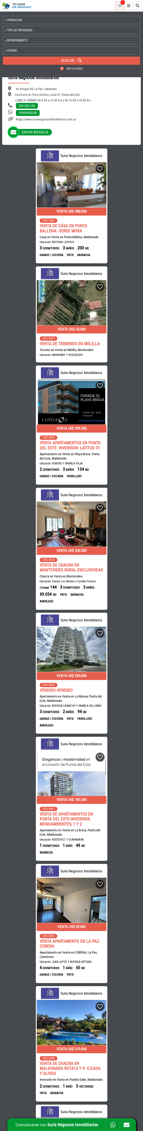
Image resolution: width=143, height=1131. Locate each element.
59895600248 (28, 113)
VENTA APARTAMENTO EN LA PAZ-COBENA (35, 604)
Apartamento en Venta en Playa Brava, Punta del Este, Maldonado (35, 357)
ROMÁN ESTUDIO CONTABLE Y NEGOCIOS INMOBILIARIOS (62, 1063)
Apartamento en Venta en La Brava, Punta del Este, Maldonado (107, 492)
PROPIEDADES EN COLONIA (104, 1046)
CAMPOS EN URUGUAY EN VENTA (107, 989)
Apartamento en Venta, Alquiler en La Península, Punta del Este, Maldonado (30, 741)
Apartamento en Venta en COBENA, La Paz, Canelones (34, 615)
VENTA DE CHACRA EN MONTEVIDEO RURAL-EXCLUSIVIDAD (96, 348)
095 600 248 (27, 106)
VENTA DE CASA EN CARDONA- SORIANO (32, 853)
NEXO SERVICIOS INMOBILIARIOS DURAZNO (63, 1006)
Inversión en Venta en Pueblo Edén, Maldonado (100, 620)
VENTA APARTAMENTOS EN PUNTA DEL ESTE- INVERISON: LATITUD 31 (35, 346)
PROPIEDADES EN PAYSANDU (105, 1038)
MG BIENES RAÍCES (58, 998)
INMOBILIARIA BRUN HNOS (62, 989)
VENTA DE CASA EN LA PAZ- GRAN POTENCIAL (107, 727)
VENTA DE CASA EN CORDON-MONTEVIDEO (102, 853)
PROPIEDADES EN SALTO (119, 1030)
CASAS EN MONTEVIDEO (102, 1006)
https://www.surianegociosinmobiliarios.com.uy (46, 119)
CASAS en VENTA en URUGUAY (23, 985)
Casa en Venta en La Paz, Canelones (101, 736)
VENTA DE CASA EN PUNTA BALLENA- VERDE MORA (29, 228)
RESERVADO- (16, 732)
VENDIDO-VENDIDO (21, 473)
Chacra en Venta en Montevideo (98, 360)
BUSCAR (71, 60)
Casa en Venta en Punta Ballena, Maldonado (34, 237)
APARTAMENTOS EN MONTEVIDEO (107, 998)
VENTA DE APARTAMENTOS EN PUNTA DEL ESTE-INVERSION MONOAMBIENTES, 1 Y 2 (103, 478)
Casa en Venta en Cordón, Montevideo (102, 861)
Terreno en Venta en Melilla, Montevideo (104, 237)
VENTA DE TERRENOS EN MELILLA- (98, 228)
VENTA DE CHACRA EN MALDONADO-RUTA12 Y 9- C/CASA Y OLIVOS (107, 607)
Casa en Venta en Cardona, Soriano (29, 861)
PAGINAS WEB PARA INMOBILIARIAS (121, 1109)
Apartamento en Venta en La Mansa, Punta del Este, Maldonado (34, 482)
